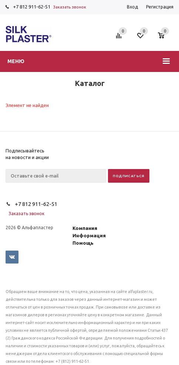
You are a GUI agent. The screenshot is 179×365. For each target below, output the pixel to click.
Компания (84, 228)
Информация (89, 235)
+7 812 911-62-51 (31, 6)
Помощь (83, 242)
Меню (15, 61)
